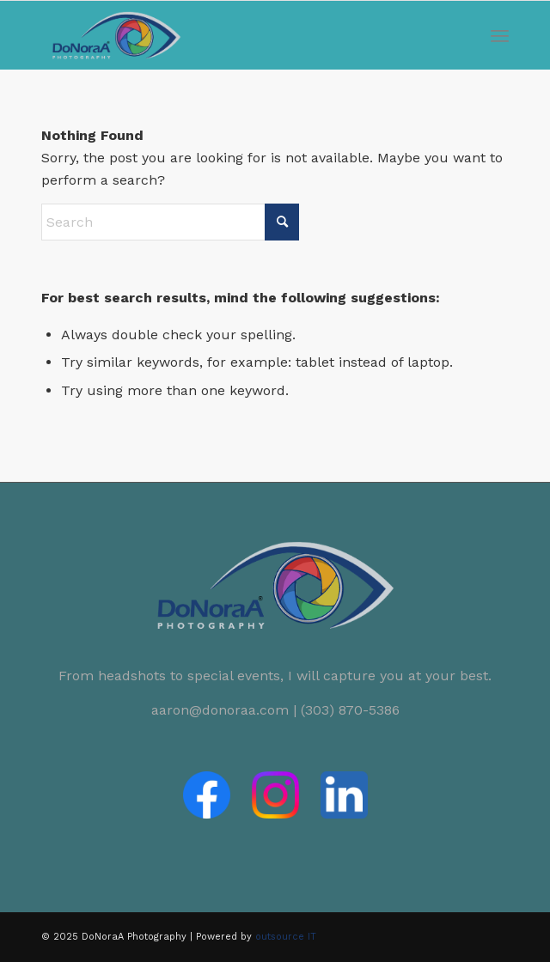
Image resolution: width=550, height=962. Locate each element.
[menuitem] (500, 35)
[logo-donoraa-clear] (228, 35)
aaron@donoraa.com (220, 710)
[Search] (170, 222)
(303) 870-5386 (350, 710)
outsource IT (285, 936)
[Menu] (500, 35)
